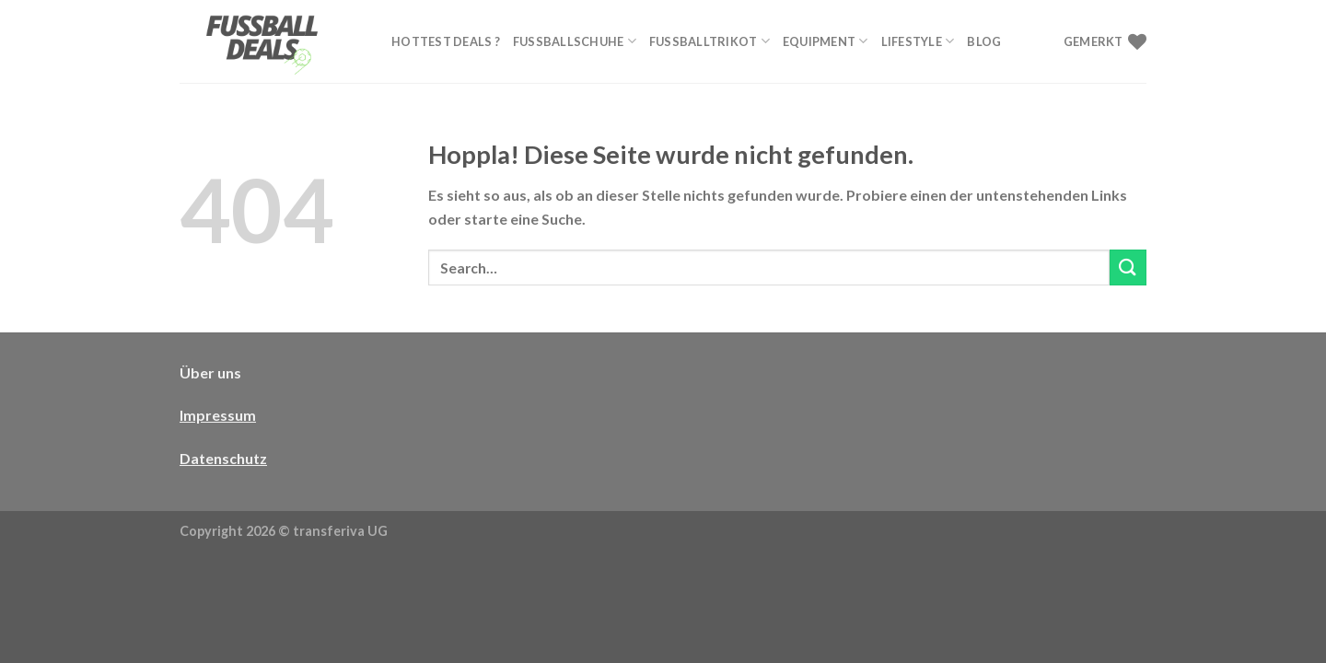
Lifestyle (918, 41)
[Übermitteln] (1128, 267)
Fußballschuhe (574, 41)
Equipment (825, 41)
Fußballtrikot (709, 41)
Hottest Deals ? (445, 41)
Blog (984, 41)
